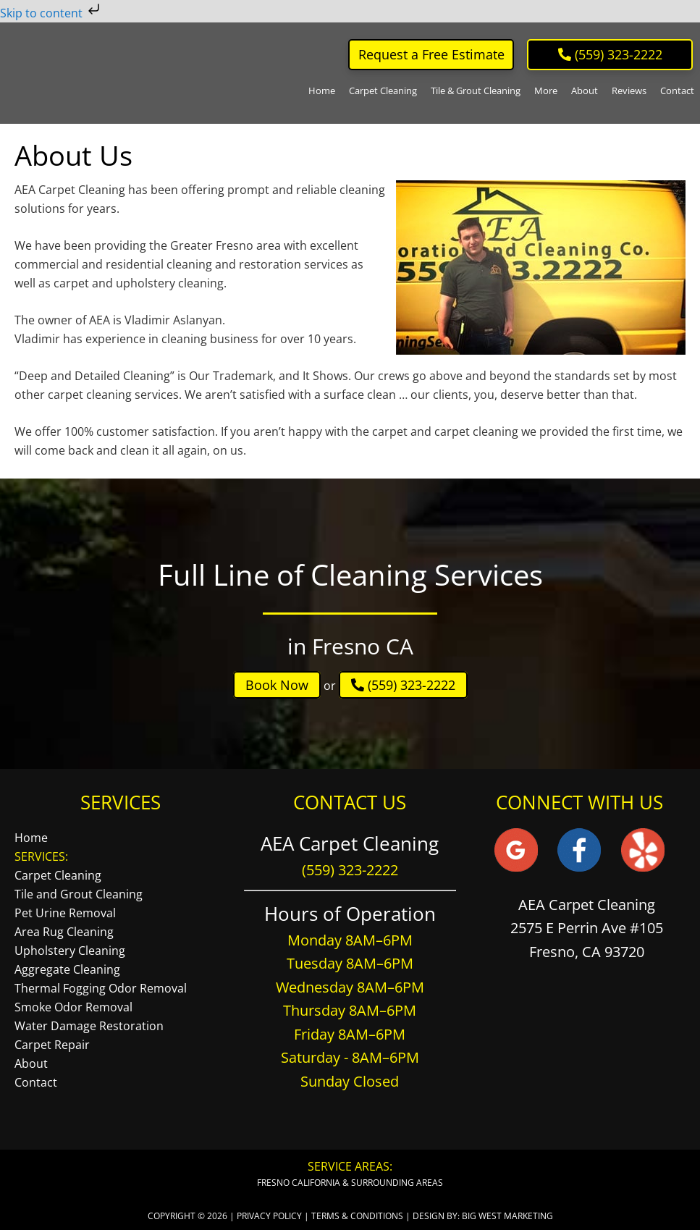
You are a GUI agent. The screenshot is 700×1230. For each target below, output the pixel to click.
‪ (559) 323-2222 (610, 54)
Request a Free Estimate (431, 54)
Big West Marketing (507, 1216)
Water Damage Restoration (89, 1026)
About (31, 1063)
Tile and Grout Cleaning (78, 894)
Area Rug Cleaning (64, 932)
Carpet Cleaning (57, 875)
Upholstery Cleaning (69, 951)
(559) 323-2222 (403, 685)
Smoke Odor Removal (73, 1007)
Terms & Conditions (357, 1216)
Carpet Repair (52, 1045)
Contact (35, 1082)
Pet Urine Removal (65, 913)
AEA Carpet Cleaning (74, 73)
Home (31, 838)
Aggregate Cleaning (67, 969)
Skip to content (51, 13)
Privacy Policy (269, 1216)
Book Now (276, 685)
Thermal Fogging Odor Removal (100, 988)
